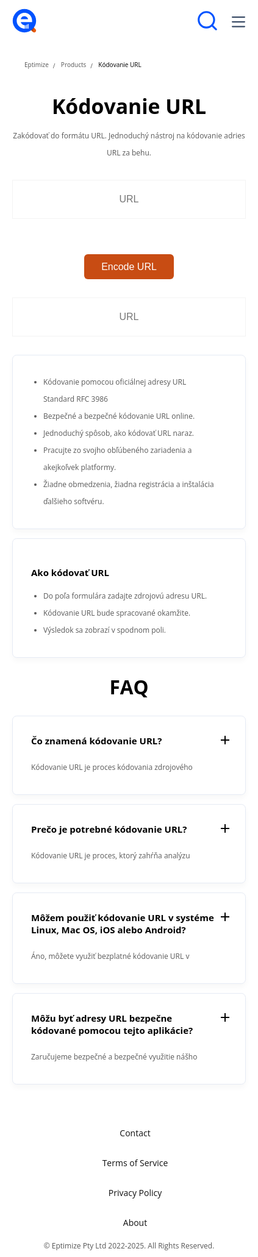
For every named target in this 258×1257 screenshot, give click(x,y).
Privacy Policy (135, 1192)
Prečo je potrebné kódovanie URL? (109, 829)
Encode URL (129, 267)
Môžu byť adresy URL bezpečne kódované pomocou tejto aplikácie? (112, 1024)
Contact (135, 1133)
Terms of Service (135, 1163)
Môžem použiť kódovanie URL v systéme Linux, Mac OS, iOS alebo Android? (122, 923)
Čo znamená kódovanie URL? (96, 741)
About (135, 1222)
